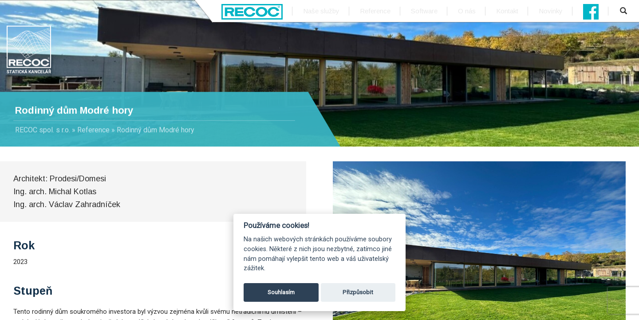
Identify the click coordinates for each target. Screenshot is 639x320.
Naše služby (321, 11)
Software (424, 11)
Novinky (551, 11)
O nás (467, 11)
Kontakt (507, 11)
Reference (375, 11)
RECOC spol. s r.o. (42, 130)
